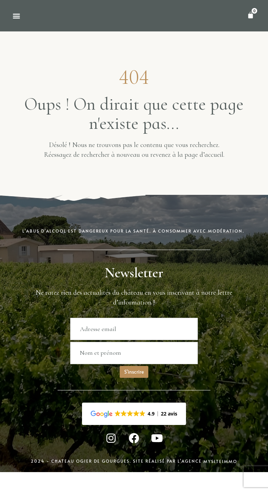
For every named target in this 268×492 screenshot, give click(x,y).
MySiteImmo (220, 488)
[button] (16, 28)
